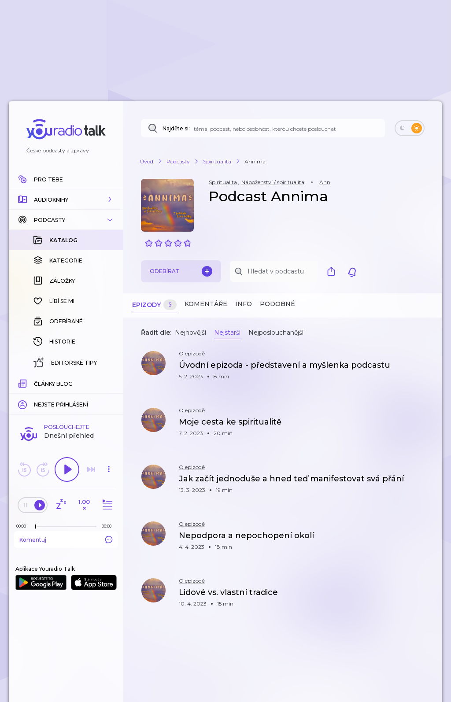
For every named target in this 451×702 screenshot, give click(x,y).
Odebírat (181, 271)
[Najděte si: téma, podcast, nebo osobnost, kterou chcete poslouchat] (263, 128)
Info (243, 304)
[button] (66, 199)
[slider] (35, 383)
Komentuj (66, 396)
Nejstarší (227, 332)
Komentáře (206, 304)
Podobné (277, 304)
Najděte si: (176, 128)
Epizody (154, 305)
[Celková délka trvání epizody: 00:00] (109, 382)
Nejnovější (190, 332)
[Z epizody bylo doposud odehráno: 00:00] (23, 382)
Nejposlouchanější (275, 332)
